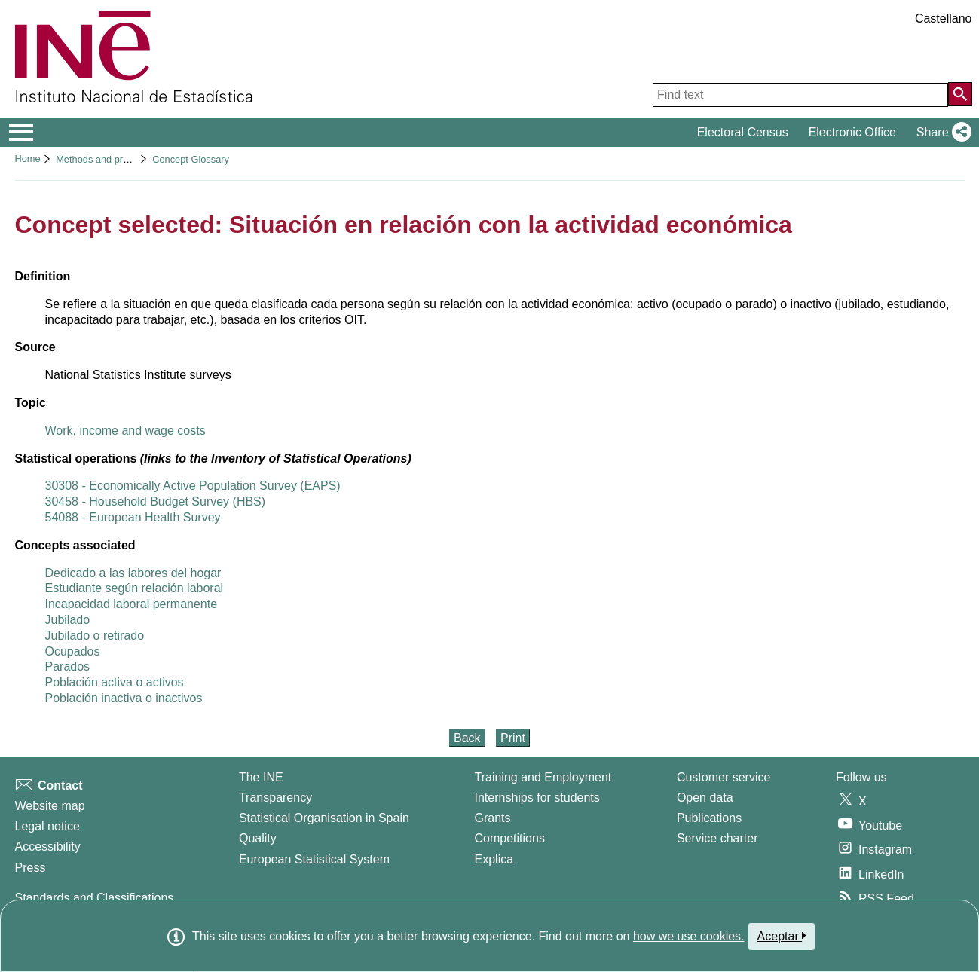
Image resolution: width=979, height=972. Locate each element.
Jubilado (67, 619)
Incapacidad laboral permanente (131, 604)
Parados (67, 666)
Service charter (717, 838)
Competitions (510, 838)
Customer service (723, 777)
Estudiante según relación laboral (134, 588)
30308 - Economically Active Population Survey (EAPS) (193, 485)
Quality (258, 838)
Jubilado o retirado (95, 635)
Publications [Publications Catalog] (709, 818)
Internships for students (537, 797)
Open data (705, 797)
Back (467, 738)
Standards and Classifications (94, 897)
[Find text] (800, 95)
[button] (940, 132)
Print (512, 738)
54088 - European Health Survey (133, 517)
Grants (493, 818)
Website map (50, 805)
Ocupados (72, 651)
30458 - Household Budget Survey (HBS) (155, 501)
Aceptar (781, 936)
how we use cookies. (689, 936)
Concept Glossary (190, 159)
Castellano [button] (943, 18)
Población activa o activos (114, 682)
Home (28, 158)
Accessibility (48, 846)
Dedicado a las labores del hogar (133, 573)
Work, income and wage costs (125, 430)
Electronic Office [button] (852, 132)
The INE (261, 777)
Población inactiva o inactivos (124, 698)
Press (30, 867)
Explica (494, 859)
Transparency (275, 797)
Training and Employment (543, 777)
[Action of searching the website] (960, 94)
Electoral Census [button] (742, 132)
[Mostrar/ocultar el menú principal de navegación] (21, 132)
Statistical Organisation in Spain (324, 818)
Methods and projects (102, 159)
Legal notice (47, 826)
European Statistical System (314, 859)
